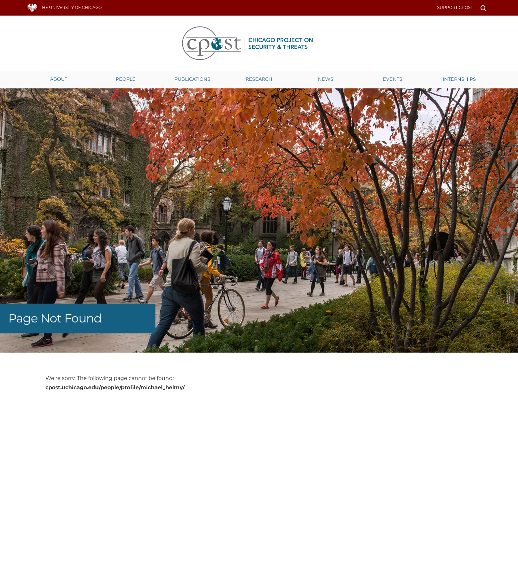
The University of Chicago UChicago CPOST (259, 43)
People (126, 79)
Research (259, 79)
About (58, 79)
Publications (192, 79)
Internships (459, 79)
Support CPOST (455, 7)
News (325, 79)
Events (392, 79)
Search (483, 8)
